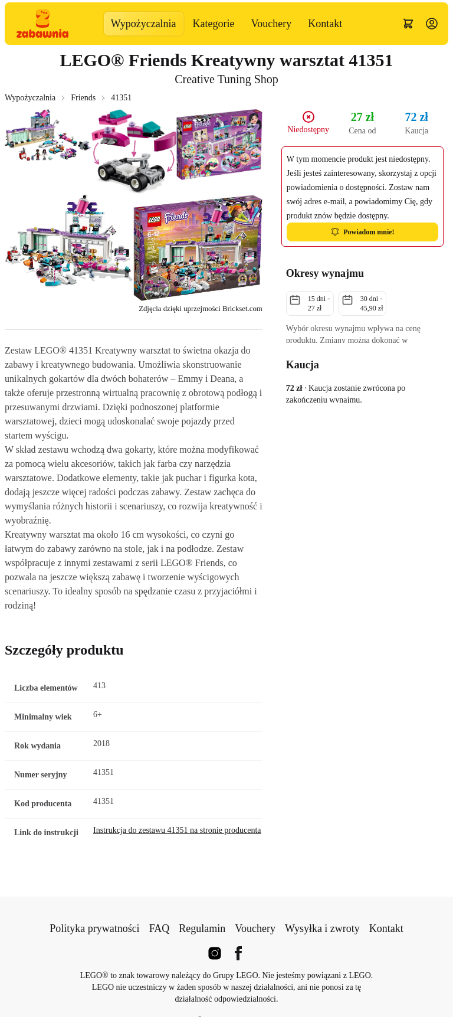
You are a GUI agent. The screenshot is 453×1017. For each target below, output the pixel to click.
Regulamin (202, 928)
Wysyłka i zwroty (322, 928)
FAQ (159, 928)
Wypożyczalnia (143, 24)
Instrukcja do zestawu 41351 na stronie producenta (177, 830)
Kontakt (325, 24)
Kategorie (214, 24)
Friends (83, 97)
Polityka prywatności (94, 928)
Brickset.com (242, 309)
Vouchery (271, 24)
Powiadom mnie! (362, 232)
